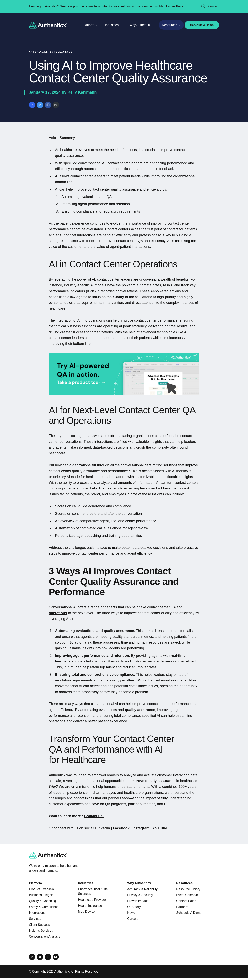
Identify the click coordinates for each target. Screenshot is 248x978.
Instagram (141, 828)
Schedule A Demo (202, 25)
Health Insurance (90, 905)
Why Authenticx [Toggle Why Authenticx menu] (142, 25)
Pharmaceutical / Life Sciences (93, 891)
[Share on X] (40, 105)
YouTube (159, 828)
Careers (132, 918)
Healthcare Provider (92, 899)
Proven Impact (137, 901)
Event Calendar (187, 895)
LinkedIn (102, 828)
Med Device (86, 911)
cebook (123, 828)
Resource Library (188, 889)
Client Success (39, 924)
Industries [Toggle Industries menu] (113, 25)
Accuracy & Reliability (142, 889)
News (131, 912)
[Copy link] (56, 105)
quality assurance (140, 710)
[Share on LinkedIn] (48, 105)
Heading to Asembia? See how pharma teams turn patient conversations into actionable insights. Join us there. (106, 6)
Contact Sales (186, 901)
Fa (115, 828)
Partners (182, 907)
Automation (65, 528)
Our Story (134, 907)
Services (35, 918)
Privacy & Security (140, 895)
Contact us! (94, 816)
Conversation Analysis (44, 936)
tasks (167, 285)
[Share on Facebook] (32, 105)
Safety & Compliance (43, 907)
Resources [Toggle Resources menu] (171, 25)
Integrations (37, 912)
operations (58, 613)
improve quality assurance (152, 781)
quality (118, 297)
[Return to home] (48, 25)
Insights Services (41, 930)
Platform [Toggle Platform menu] (90, 25)
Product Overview (41, 889)
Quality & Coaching (42, 901)
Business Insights (41, 895)
